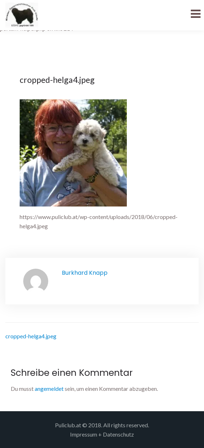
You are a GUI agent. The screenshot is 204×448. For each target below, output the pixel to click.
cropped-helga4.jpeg (30, 336)
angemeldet (49, 388)
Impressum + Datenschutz (102, 434)
